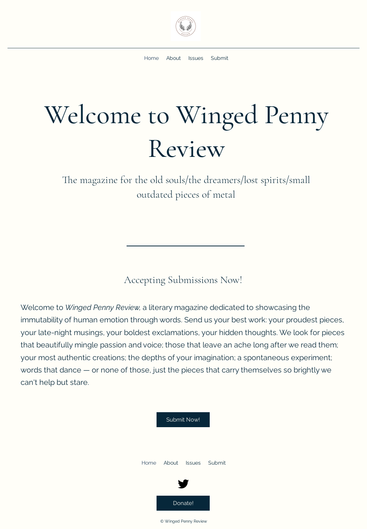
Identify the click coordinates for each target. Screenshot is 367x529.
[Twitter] (183, 484)
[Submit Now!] (183, 419)
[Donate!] (183, 503)
